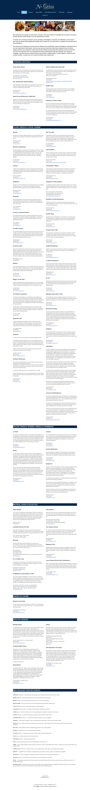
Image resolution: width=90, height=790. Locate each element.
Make (38, 786)
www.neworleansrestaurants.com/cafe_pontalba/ (56, 162)
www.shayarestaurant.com (18, 481)
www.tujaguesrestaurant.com (52, 343)
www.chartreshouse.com (51, 541)
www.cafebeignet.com (50, 523)
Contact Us (45, 15)
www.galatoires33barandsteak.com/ (53, 120)
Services (30, 12)
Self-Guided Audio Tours (50, 12)
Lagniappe (69, 12)
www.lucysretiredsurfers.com (52, 574)
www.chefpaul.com (17, 225)
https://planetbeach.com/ (18, 683)
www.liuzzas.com (49, 445)
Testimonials (62, 12)
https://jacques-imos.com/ (51, 242)
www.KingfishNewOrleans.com (52, 257)
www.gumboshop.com (50, 226)
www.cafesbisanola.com (51, 389)
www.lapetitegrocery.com (18, 242)
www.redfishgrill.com (50, 97)
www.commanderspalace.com (52, 178)
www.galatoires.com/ (50, 497)
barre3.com (48, 644)
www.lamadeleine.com (17, 589)
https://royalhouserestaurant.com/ (20, 109)
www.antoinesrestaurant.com (19, 355)
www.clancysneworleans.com (19, 178)
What (23, 12)
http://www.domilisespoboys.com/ (53, 210)
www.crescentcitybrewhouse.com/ (53, 419)
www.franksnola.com (50, 460)
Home (18, 12)
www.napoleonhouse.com (51, 305)
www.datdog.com (16, 555)
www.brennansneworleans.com (19, 162)
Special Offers (39, 12)
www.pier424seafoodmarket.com (19, 93)
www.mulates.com (17, 276)
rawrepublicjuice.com (50, 665)
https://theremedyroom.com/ (19, 642)
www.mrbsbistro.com (50, 290)
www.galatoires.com (17, 193)
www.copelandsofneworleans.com (53, 196)
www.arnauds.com (17, 381)
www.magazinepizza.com (51, 557)
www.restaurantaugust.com (52, 325)
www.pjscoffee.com (17, 570)
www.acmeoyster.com (17, 78)
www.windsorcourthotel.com (19, 612)
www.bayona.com (16, 143)
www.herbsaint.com (17, 209)
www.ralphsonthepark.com (18, 290)
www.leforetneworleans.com (19, 447)
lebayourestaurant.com (51, 274)
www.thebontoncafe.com (51, 146)
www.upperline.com (17, 331)
